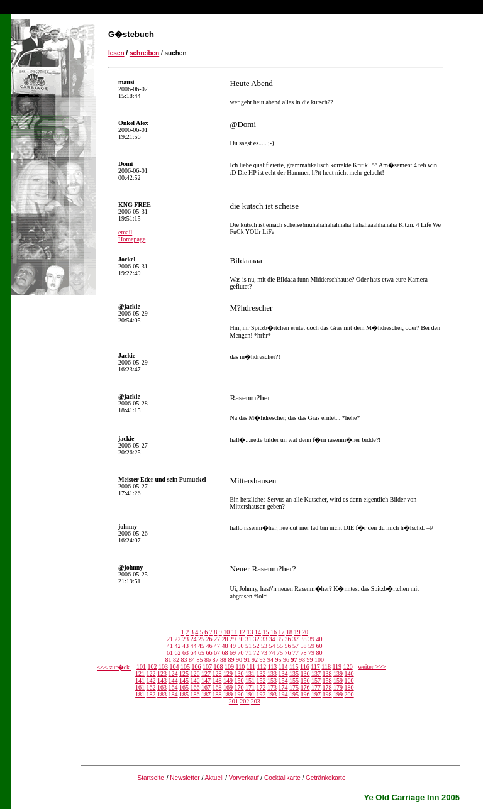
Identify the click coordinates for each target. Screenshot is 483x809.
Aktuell (213, 777)
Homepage (131, 239)
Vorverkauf (244, 777)
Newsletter (184, 777)
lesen (116, 53)
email (125, 232)
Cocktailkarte (282, 777)
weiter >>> (372, 666)
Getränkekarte (325, 777)
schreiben (144, 53)
